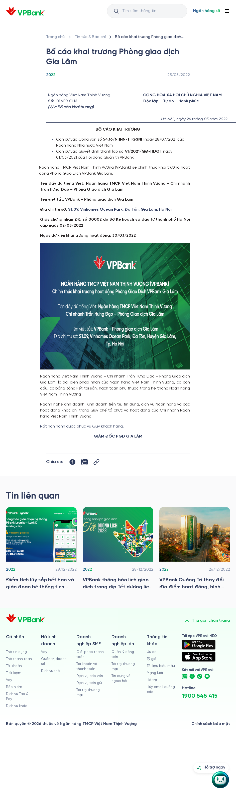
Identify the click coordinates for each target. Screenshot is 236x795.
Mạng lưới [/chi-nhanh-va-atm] (155, 673)
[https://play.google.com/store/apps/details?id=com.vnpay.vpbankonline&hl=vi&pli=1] (198, 645)
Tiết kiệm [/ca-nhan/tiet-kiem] (13, 673)
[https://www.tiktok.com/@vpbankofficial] (199, 676)
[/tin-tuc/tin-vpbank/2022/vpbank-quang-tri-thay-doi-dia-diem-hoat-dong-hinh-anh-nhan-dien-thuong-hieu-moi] (194, 550)
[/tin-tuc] (90, 37)
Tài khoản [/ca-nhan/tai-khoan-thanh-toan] (14, 666)
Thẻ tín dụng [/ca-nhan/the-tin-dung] (16, 652)
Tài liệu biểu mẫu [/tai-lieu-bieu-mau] (161, 666)
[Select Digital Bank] (206, 11)
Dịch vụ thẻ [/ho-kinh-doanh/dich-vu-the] (50, 671)
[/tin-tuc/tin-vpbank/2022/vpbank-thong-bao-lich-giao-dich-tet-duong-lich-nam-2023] (118, 550)
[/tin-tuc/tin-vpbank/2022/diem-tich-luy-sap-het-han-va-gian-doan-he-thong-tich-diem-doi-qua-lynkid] (41, 550)
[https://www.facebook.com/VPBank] (192, 676)
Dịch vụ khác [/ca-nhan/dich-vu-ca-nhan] (16, 706)
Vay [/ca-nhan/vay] (9, 680)
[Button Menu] (227, 11)
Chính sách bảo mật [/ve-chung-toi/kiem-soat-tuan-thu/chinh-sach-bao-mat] (210, 724)
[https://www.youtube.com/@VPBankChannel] (207, 676)
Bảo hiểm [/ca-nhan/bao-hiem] (14, 687)
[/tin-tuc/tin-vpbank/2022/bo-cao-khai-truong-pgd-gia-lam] (151, 37)
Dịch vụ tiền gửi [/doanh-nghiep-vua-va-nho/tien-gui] (89, 683)
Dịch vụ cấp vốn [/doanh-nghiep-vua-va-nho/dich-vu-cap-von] (89, 676)
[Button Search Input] (116, 11)
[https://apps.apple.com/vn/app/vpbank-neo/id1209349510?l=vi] (198, 657)
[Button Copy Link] (96, 462)
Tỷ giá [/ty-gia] (151, 659)
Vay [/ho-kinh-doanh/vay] (44, 652)
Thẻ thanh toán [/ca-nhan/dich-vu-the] (19, 659)
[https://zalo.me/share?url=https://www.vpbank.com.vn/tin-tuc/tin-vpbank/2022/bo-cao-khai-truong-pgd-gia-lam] (84, 462)
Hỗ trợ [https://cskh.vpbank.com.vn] (152, 680)
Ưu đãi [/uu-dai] (152, 652)
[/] (25, 11)
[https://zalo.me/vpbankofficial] (184, 676)
